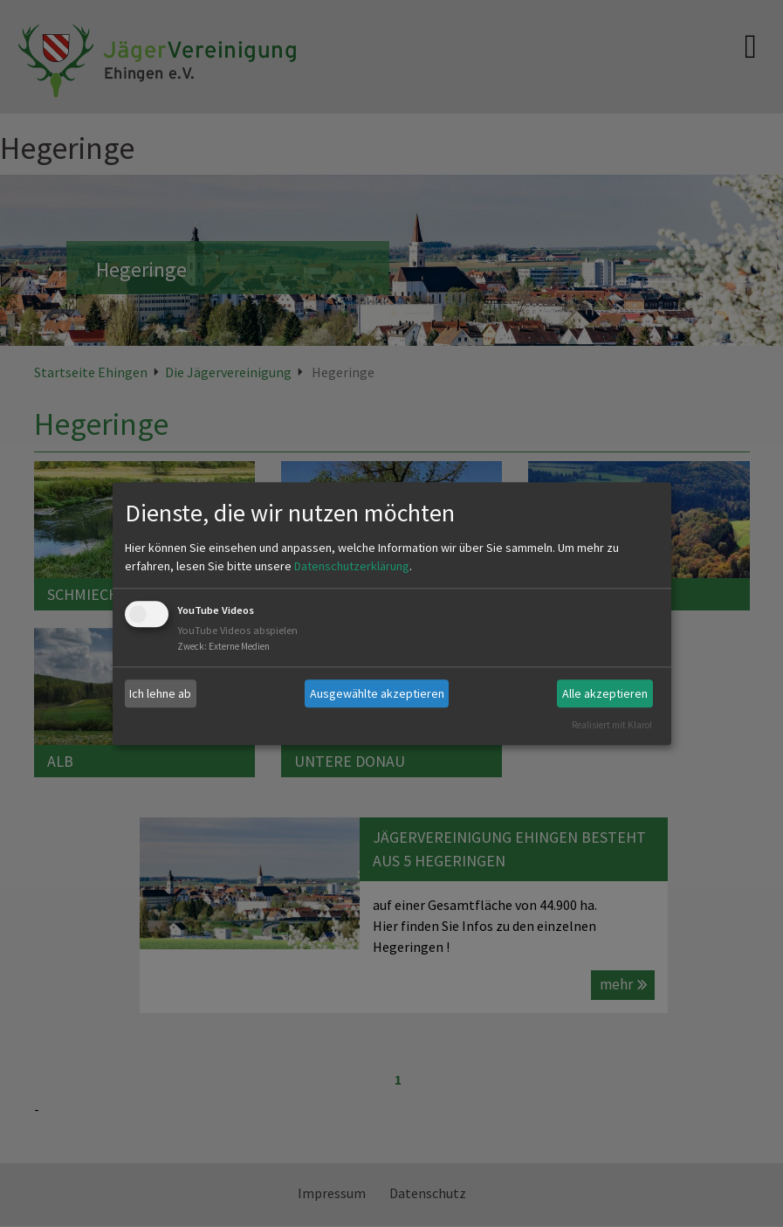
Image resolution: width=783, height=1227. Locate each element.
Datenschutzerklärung (351, 567)
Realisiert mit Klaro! (612, 725)
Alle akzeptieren (605, 693)
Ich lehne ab (160, 693)
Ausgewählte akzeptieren (377, 693)
